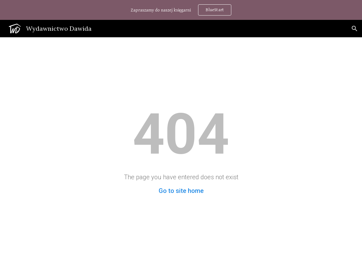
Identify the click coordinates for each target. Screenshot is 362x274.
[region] (181, 10)
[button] (354, 28)
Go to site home (181, 190)
